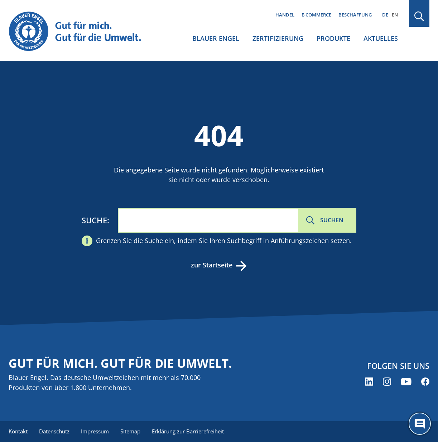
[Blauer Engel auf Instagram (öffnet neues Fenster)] (387, 381)
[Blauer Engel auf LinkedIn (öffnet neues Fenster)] (369, 381)
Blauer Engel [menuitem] (215, 38)
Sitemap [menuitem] (130, 431)
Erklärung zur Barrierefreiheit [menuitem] (188, 431)
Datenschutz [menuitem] (54, 431)
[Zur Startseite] (80, 31)
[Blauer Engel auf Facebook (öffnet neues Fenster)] (425, 381)
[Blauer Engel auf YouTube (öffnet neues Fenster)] (406, 381)
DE (385, 14)
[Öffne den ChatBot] (420, 424)
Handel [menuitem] (284, 14)
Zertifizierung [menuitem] (277, 38)
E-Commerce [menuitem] (316, 14)
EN (395, 14)
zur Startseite (211, 265)
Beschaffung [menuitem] (355, 14)
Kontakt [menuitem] (18, 431)
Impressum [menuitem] (95, 431)
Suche (94, 220)
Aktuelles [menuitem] (381, 38)
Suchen (331, 220)
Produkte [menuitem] (333, 38)
